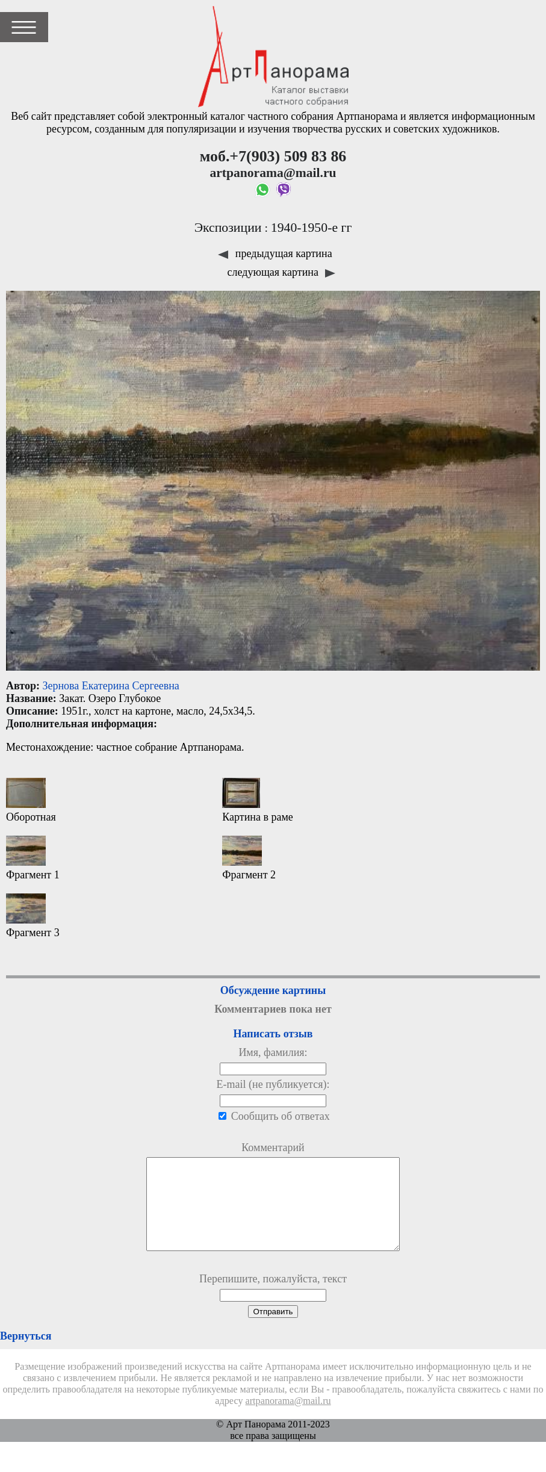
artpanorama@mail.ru (288, 1419)
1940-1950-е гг (311, 227)
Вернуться (25, 1354)
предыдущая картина (275, 253)
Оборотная (31, 800)
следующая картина (282, 272)
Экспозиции (228, 227)
